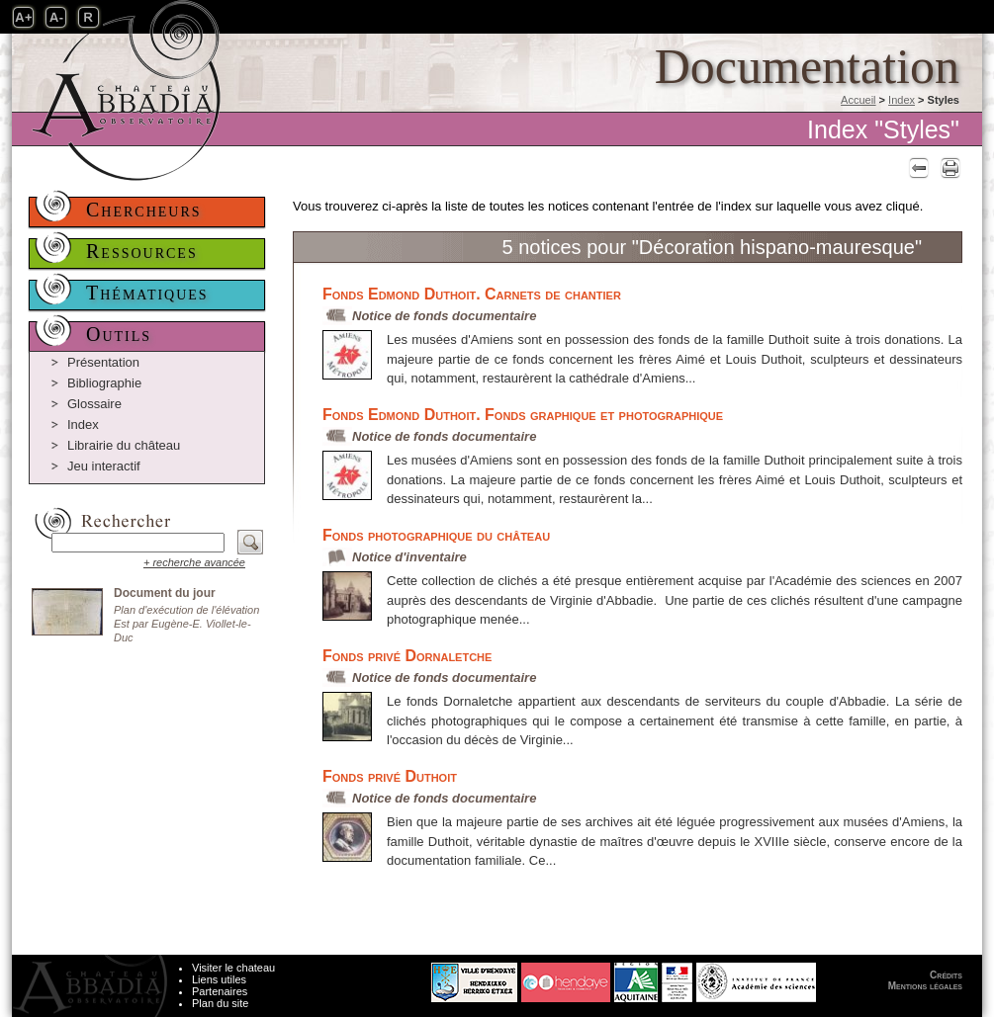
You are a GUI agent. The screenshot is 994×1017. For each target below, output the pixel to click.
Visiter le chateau (233, 968)
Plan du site (220, 1003)
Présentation (103, 362)
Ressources (142, 251)
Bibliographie (104, 383)
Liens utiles (219, 979)
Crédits (946, 975)
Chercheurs (144, 209)
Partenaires (219, 991)
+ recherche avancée (194, 562)
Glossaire (94, 403)
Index (901, 100)
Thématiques (147, 292)
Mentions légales (925, 985)
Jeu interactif (103, 466)
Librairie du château (123, 445)
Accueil (858, 100)
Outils (118, 334)
